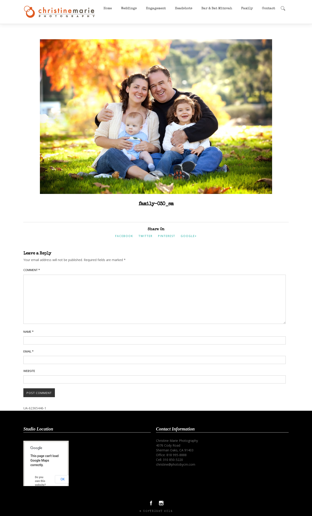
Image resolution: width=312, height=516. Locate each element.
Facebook (124, 236)
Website (29, 371)
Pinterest (166, 236)
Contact (268, 8)
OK (63, 479)
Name (28, 332)
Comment (31, 270)
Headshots (183, 8)
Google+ (189, 236)
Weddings (129, 8)
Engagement (156, 8)
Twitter (146, 236)
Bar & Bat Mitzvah (216, 8)
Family (247, 8)
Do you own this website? (40, 481)
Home (107, 8)
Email (28, 351)
